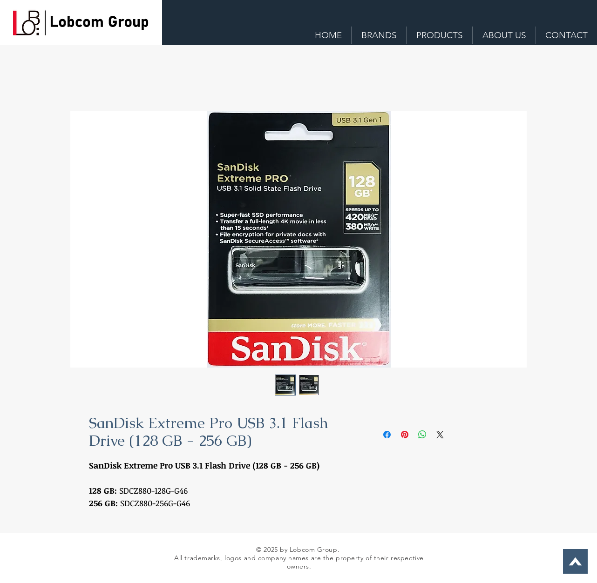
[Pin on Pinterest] (404, 434)
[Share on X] (440, 434)
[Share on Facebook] (387, 434)
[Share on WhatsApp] (422, 434)
